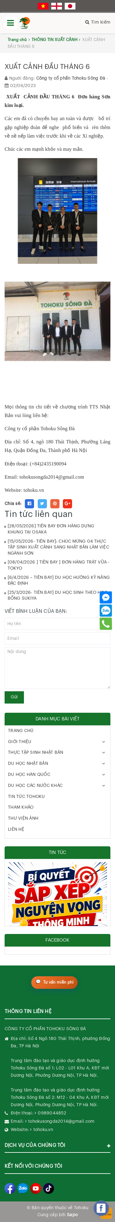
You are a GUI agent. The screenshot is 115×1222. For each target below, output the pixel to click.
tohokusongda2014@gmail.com (51, 477)
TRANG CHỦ (20, 731)
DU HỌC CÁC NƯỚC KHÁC (35, 786)
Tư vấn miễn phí (58, 982)
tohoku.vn (43, 1130)
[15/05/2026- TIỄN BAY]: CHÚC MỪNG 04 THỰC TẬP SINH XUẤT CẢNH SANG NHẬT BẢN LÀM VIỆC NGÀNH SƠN (58, 547)
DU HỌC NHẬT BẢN (28, 763)
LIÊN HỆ (16, 829)
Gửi (14, 697)
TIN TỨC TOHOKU (26, 797)
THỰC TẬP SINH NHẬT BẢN (35, 752)
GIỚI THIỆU (20, 742)
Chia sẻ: (13, 504)
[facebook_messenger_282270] (101, 1208)
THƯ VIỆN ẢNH (23, 818)
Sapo (72, 1215)
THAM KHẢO (20, 807)
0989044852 (52, 1113)
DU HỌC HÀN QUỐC (29, 774)
